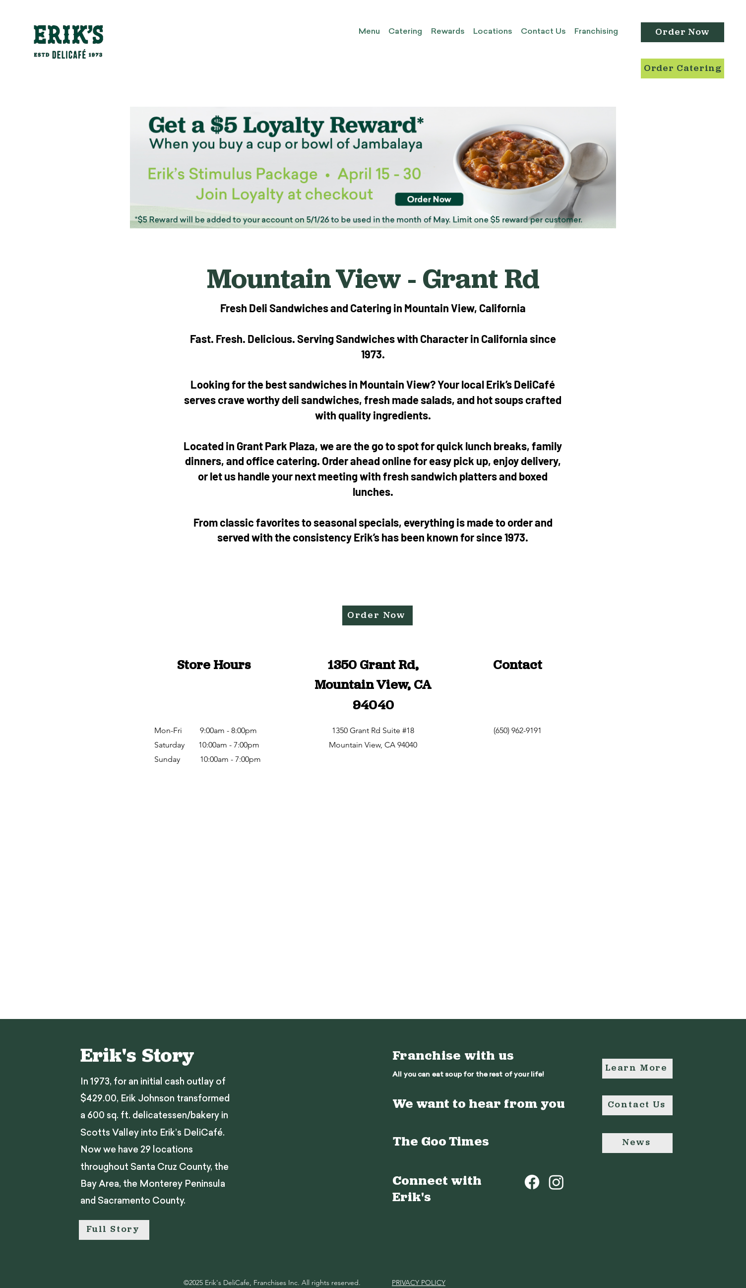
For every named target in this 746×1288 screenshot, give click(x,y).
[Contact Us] (637, 1105)
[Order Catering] (682, 68)
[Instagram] (556, 1182)
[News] (637, 1143)
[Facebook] (532, 1182)
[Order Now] (682, 32)
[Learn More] (637, 1069)
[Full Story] (114, 1230)
